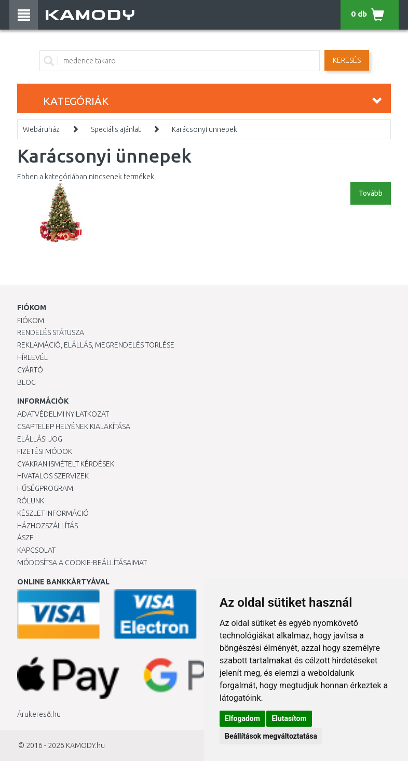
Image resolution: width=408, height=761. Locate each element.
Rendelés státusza (50, 332)
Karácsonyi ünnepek (204, 129)
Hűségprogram (45, 488)
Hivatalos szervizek (53, 476)
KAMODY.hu (85, 745)
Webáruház (41, 129)
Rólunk (30, 501)
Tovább (371, 193)
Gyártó (30, 370)
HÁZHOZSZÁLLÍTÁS (47, 526)
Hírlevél (32, 357)
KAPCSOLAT (36, 550)
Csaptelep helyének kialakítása (73, 426)
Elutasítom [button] (288, 718)
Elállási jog (39, 439)
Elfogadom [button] (242, 718)
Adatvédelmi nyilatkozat (63, 414)
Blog (26, 382)
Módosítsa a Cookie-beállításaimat (82, 562)
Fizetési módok (44, 451)
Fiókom (30, 320)
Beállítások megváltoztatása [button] (271, 736)
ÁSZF (25, 537)
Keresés (347, 60)
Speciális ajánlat (116, 129)
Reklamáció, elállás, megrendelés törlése (95, 345)
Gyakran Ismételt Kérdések (65, 464)
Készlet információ (53, 513)
